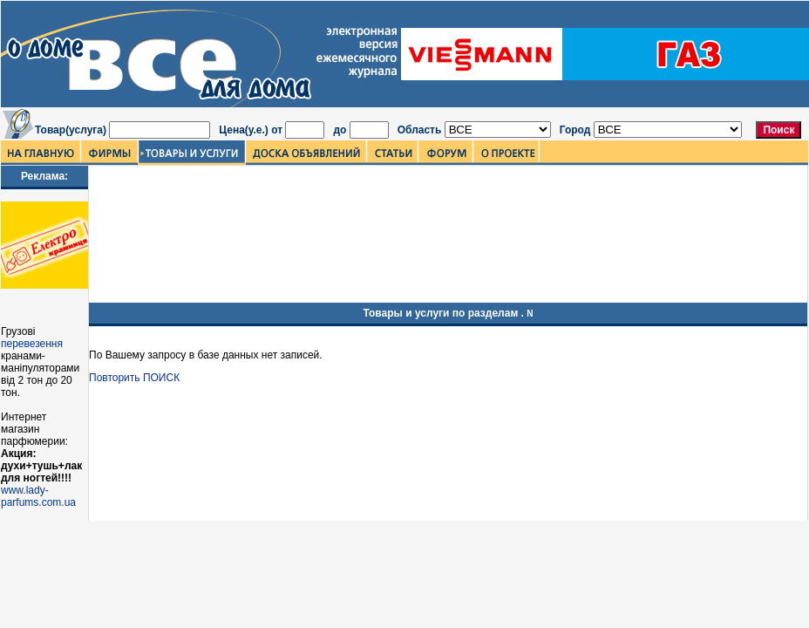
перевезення (32, 344)
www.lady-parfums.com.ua (38, 496)
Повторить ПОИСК (134, 378)
